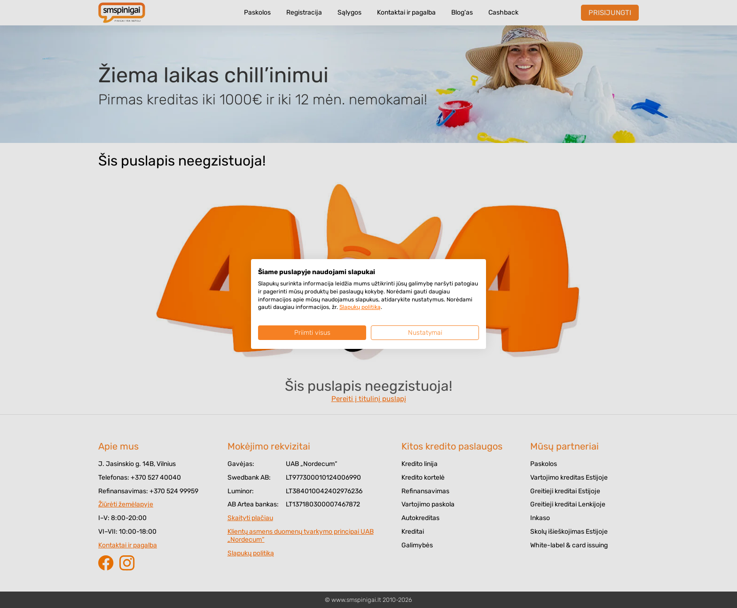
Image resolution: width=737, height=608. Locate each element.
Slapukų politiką (360, 307)
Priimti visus (312, 333)
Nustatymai (425, 333)
